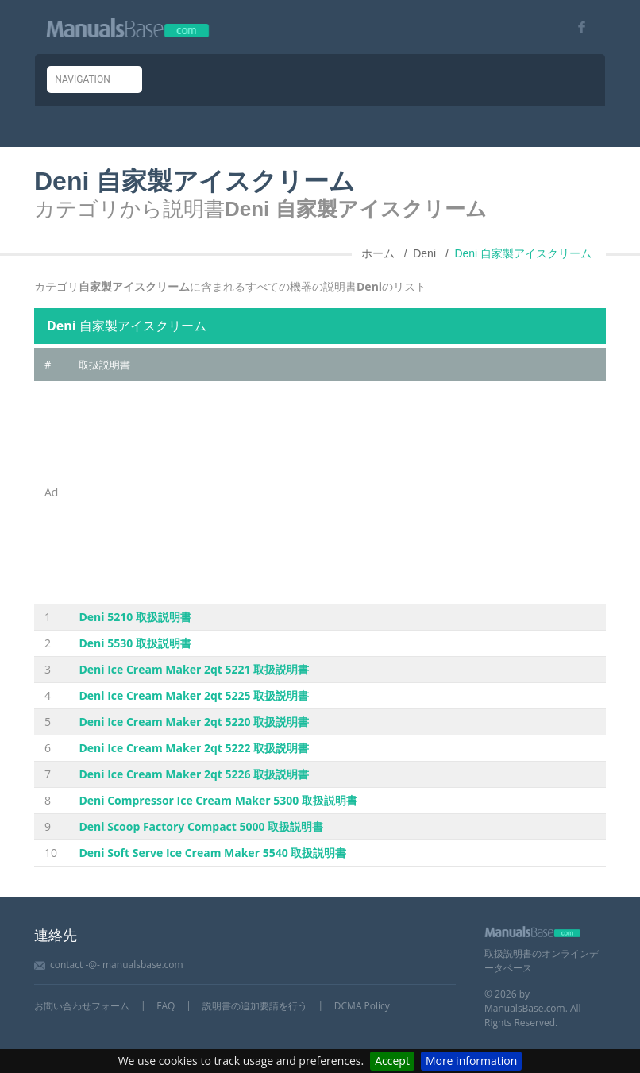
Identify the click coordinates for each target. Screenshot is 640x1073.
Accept (392, 1060)
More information (471, 1060)
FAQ (165, 1006)
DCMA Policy (362, 1006)
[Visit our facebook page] (576, 27)
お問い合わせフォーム (81, 1006)
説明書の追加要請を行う (254, 1006)
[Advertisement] (337, 492)
